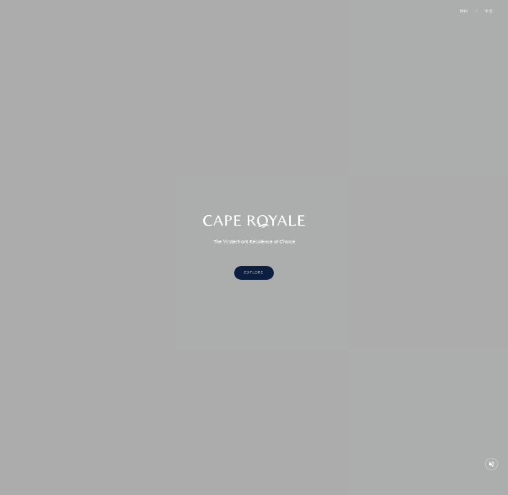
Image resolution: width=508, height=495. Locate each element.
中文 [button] (489, 11)
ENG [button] (463, 11)
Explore (254, 272)
